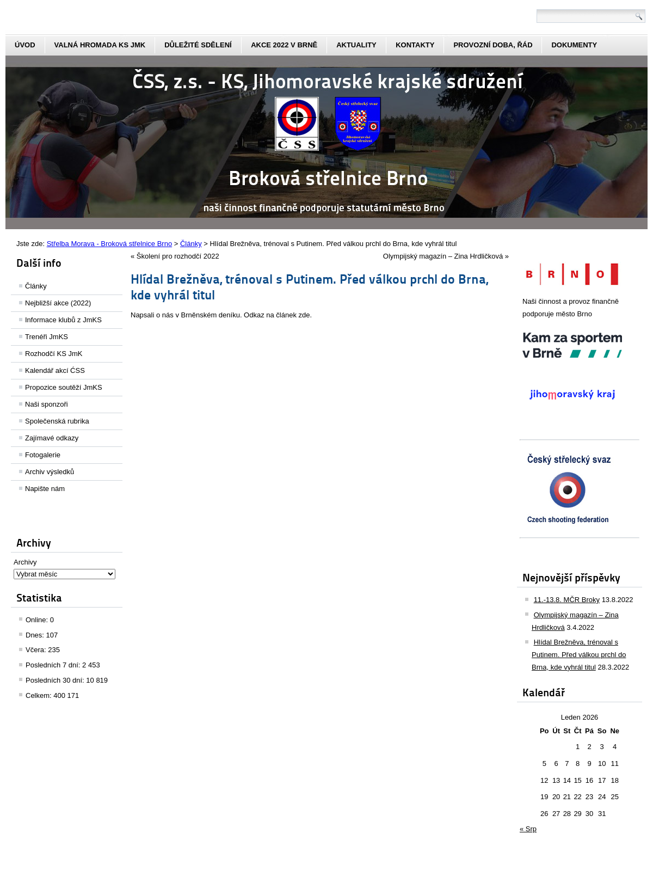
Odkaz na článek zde (277, 315)
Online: (38, 620)
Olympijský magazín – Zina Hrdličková (443, 256)
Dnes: (36, 635)
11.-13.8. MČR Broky (567, 600)
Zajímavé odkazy (51, 438)
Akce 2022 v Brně (284, 45)
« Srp (528, 829)
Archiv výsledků (49, 472)
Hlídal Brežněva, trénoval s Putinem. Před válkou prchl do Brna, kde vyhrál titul (579, 654)
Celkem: (39, 695)
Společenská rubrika (57, 421)
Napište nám (45, 489)
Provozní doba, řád (492, 45)
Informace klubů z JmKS (63, 320)
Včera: (37, 650)
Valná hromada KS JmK (100, 45)
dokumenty (574, 45)
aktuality (356, 45)
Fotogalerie (42, 455)
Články (36, 286)
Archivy (25, 562)
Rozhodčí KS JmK (54, 353)
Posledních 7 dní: (54, 665)
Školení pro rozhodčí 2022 (178, 256)
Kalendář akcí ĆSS (55, 370)
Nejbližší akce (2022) (58, 303)
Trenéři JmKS (46, 337)
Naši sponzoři (46, 404)
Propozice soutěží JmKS (63, 387)
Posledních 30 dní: (56, 680)
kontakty (415, 45)
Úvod (25, 45)
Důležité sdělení (198, 45)
